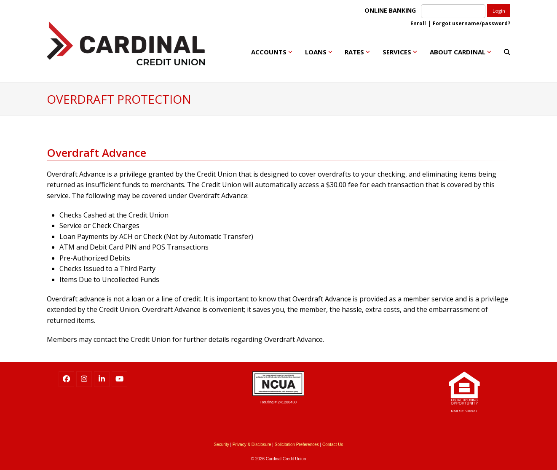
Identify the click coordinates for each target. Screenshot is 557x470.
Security (221, 444)
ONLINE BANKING (391, 10)
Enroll (418, 23)
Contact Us (332, 444)
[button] (507, 51)
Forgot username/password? (471, 23)
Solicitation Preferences (297, 444)
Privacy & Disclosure (252, 444)
